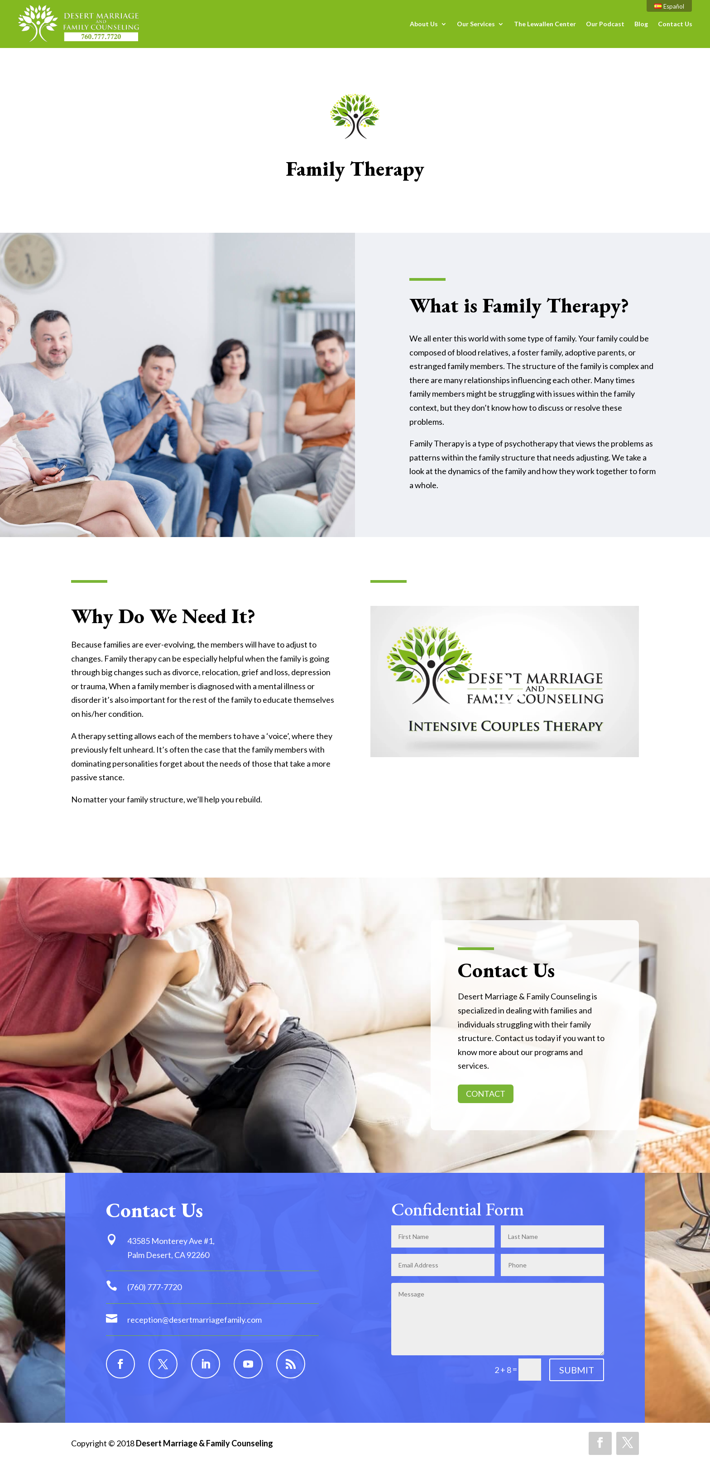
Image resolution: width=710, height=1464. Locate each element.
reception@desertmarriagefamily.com (194, 1320)
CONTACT (485, 1094)
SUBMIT (576, 1369)
